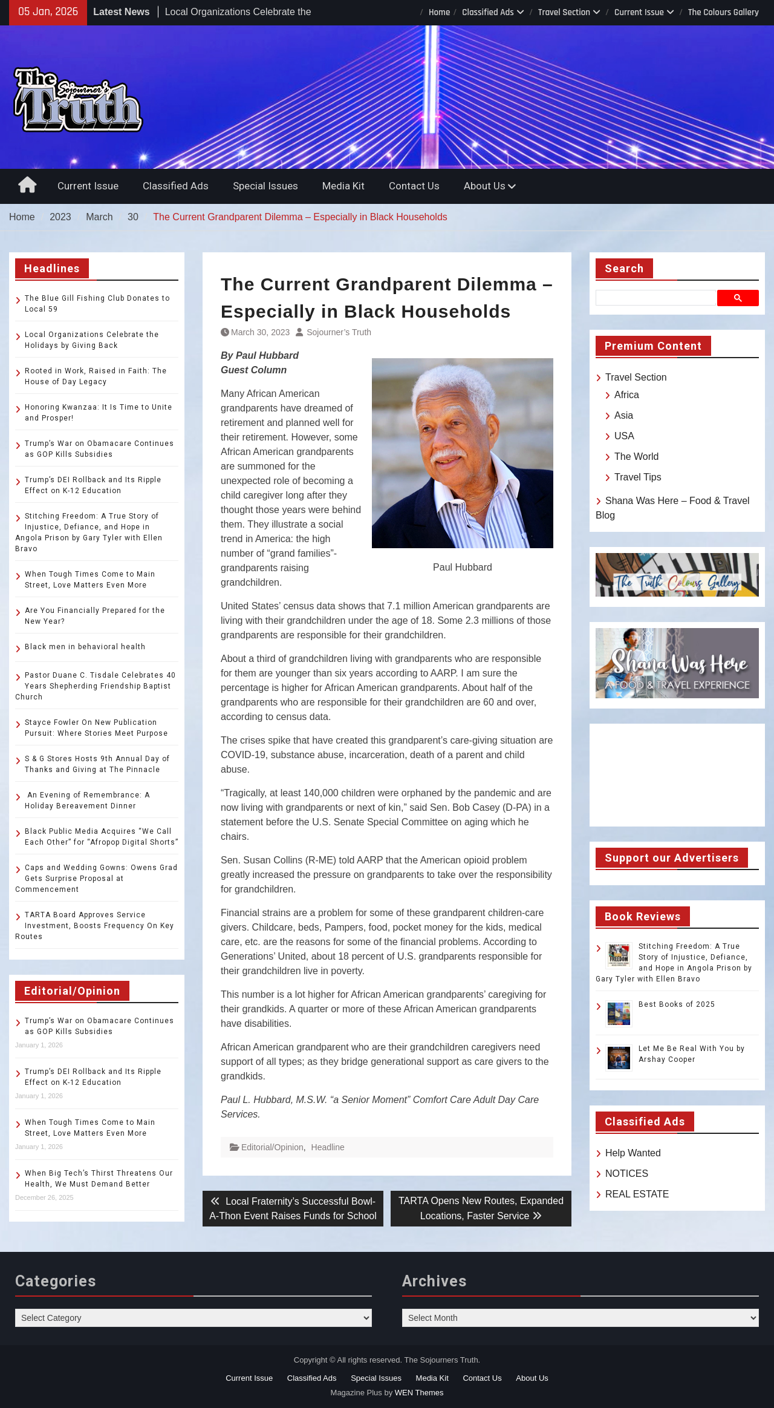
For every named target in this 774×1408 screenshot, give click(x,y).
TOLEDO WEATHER (677, 775)
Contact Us (414, 186)
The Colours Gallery (723, 12)
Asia (623, 415)
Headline (328, 1147)
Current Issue (639, 12)
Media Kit (343, 186)
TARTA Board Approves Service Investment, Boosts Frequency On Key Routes (94, 926)
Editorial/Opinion (272, 1147)
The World (636, 456)
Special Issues (265, 186)
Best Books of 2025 (677, 1004)
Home (439, 12)
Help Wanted (633, 1153)
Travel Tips (638, 477)
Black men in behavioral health (85, 647)
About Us (485, 186)
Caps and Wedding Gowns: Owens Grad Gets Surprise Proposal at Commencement (96, 878)
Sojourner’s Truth (339, 332)
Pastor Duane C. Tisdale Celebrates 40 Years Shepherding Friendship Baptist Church (95, 686)
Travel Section (564, 12)
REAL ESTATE (637, 1194)
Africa (626, 395)
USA (624, 436)
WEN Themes (419, 1392)
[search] (658, 297)
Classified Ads (488, 12)
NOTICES (626, 1173)
